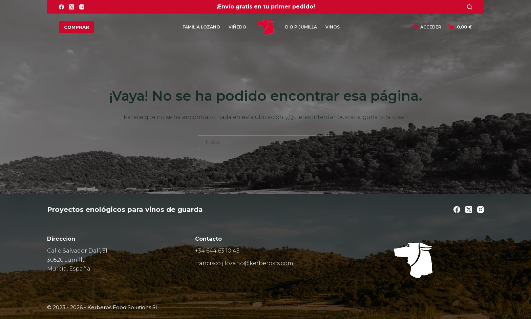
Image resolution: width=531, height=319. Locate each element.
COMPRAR (76, 27)
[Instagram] (81, 6)
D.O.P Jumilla (301, 26)
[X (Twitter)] (71, 6)
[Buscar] (469, 6)
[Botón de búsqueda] (326, 142)
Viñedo (237, 26)
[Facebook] (61, 6)
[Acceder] (426, 27)
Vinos (332, 26)
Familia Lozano (201, 26)
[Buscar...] (259, 142)
